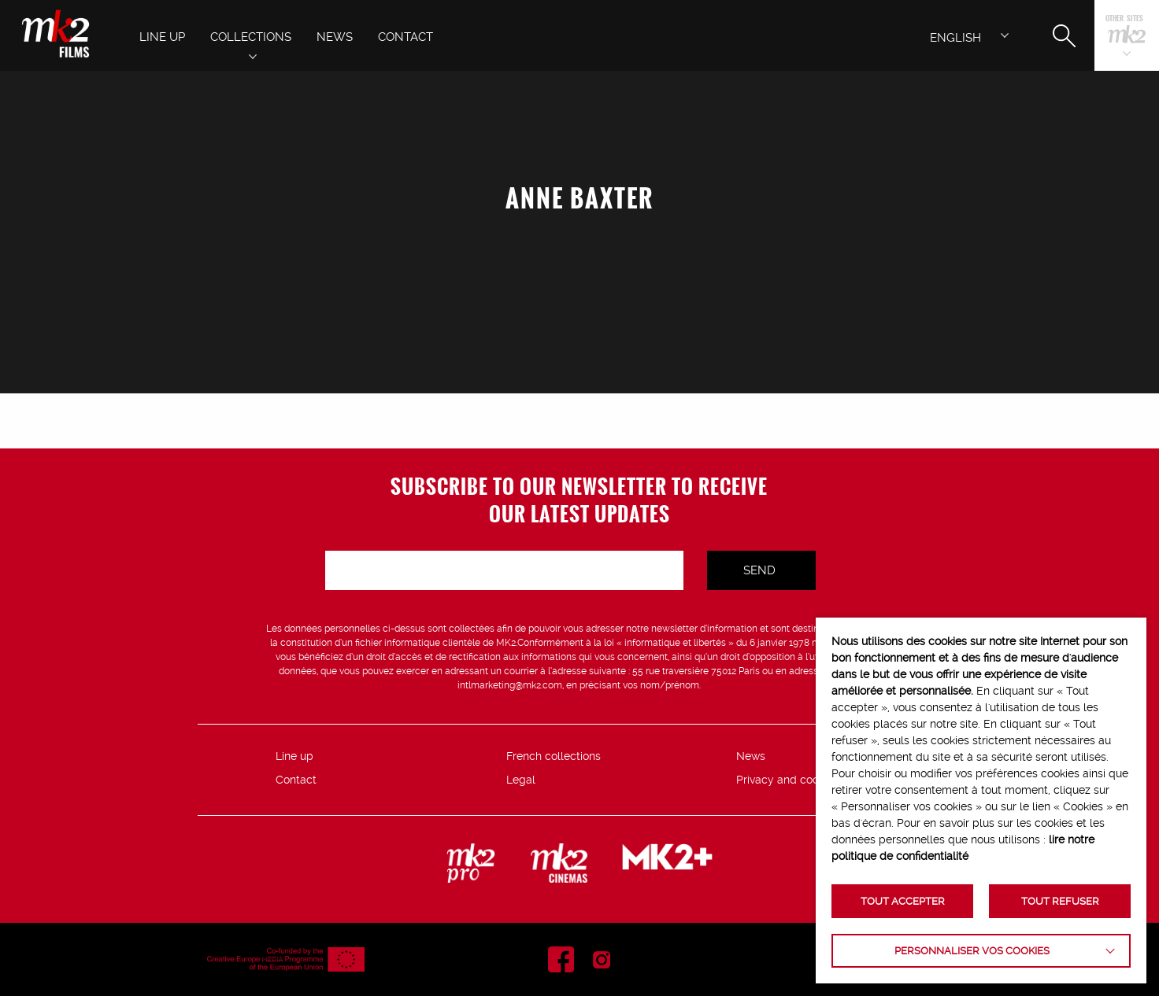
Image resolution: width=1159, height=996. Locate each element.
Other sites (1124, 19)
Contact (296, 779)
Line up (294, 756)
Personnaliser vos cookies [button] (972, 951)
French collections (553, 756)
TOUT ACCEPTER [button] (903, 901)
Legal (520, 779)
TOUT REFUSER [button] (1060, 901)
